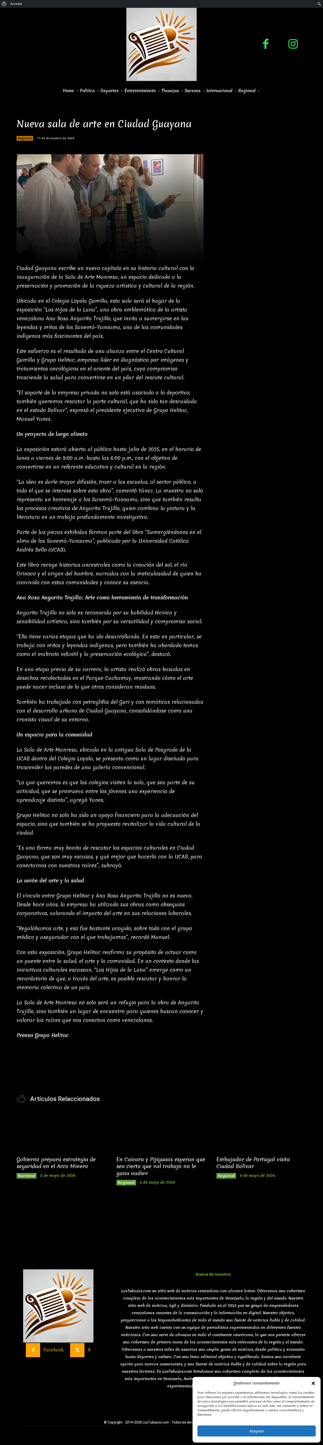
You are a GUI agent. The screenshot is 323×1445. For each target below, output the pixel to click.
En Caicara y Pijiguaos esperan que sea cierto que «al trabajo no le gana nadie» (160, 1166)
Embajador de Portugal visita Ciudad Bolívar (255, 1163)
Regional (25, 138)
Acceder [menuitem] (16, 4)
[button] (313, 1383)
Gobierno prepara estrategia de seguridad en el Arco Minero (59, 1163)
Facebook (53, 1351)
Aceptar (256, 1431)
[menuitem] (4, 4)
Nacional (27, 1176)
